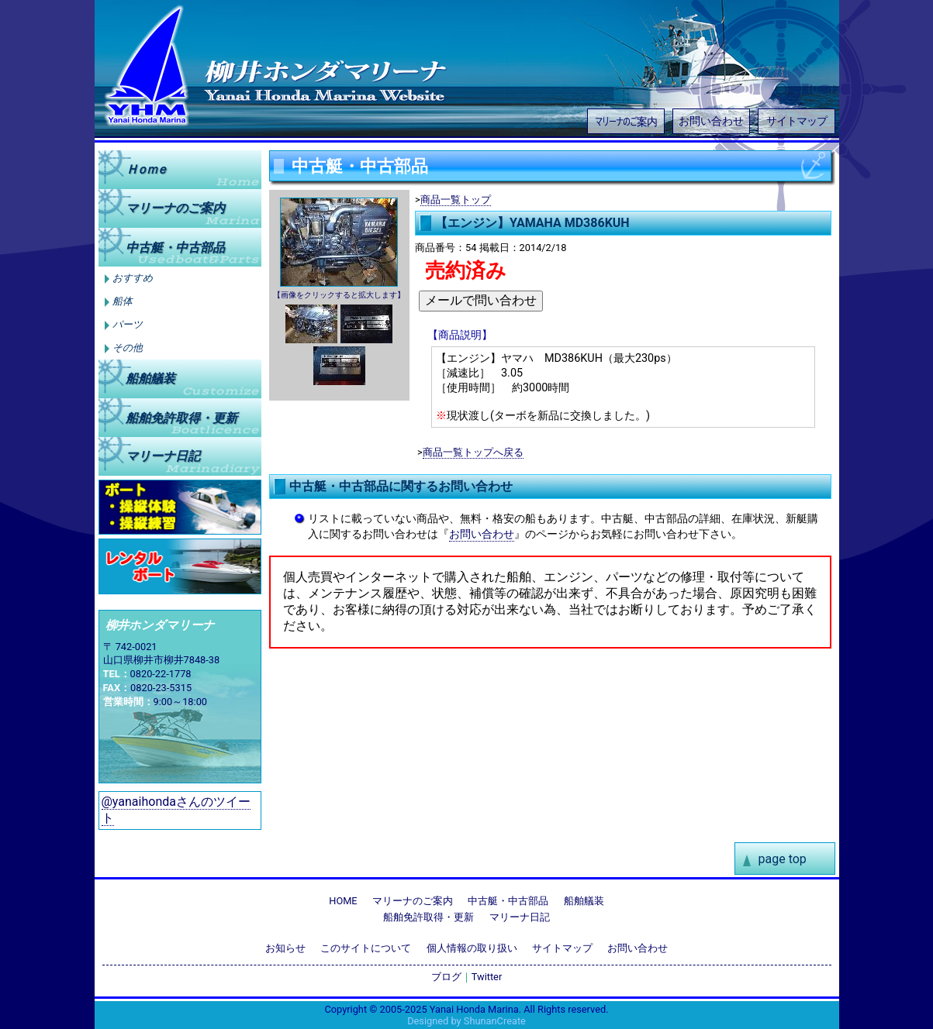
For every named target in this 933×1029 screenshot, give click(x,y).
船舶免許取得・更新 (428, 917)
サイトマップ (796, 121)
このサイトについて (365, 948)
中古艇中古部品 (175, 247)
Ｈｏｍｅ (146, 169)
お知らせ (285, 948)
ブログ (446, 977)
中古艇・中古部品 (508, 901)
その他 (127, 347)
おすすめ (132, 278)
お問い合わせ (711, 121)
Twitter (487, 977)
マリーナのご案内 (626, 120)
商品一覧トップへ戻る (473, 452)
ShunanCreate (495, 1021)
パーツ (127, 324)
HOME (343, 901)
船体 (122, 301)
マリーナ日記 (163, 456)
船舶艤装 (150, 378)
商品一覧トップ (455, 199)
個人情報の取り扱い (472, 948)
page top (782, 859)
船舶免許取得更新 (181, 417)
